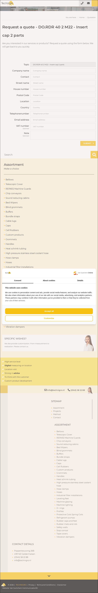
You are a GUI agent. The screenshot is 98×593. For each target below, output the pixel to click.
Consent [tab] (17, 281)
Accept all (49, 311)
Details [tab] (80, 281)
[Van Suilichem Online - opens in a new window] (83, 273)
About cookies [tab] (49, 281)
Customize (49, 318)
